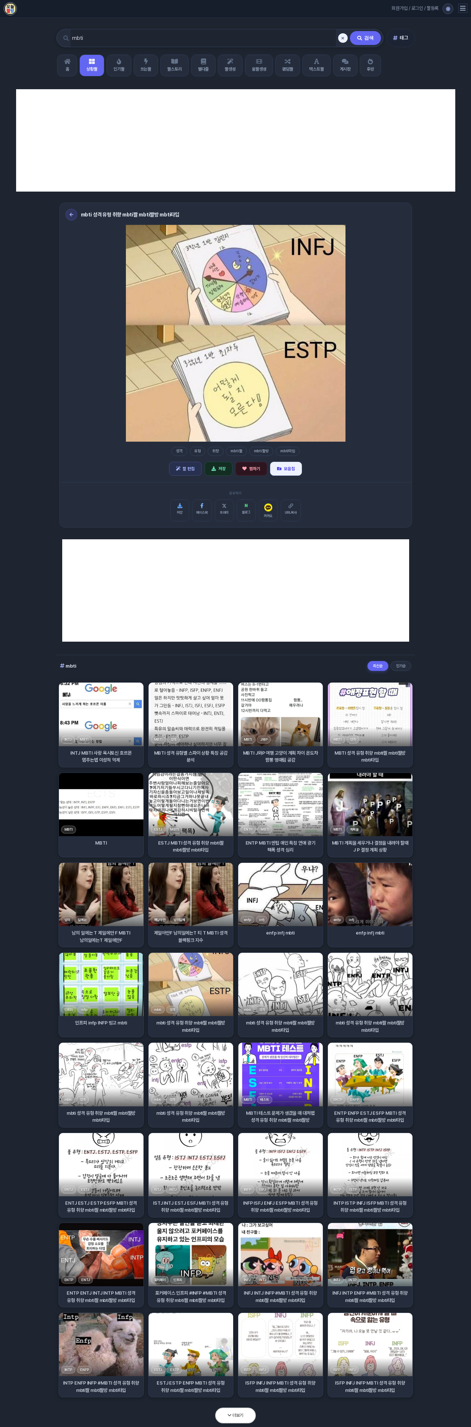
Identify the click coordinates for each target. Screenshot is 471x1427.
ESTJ (158, 829)
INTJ (68, 739)
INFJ (247, 1280)
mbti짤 (236, 451)
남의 (67, 920)
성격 (179, 451)
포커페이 (159, 1280)
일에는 (82, 920)
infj (261, 920)
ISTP (352, 1190)
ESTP (174, 1370)
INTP (337, 1190)
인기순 (401, 666)
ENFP (354, 1100)
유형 (197, 451)
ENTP (248, 829)
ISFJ (262, 1190)
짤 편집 (185, 468)
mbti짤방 (261, 451)
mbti (157, 1010)
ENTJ (68, 1190)
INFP (247, 1190)
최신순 (378, 666)
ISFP (247, 1370)
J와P (264, 739)
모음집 (286, 468)
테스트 (264, 1100)
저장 (219, 468)
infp (84, 1010)
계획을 (354, 829)
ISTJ (157, 1190)
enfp (247, 920)
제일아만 (159, 920)
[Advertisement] (235, 140)
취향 (215, 451)
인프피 (68, 1010)
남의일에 (179, 920)
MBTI (84, 739)
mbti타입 (287, 451)
